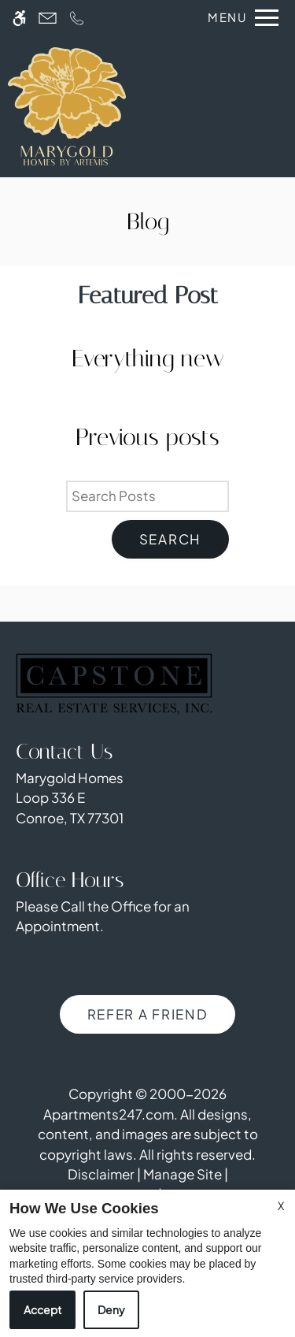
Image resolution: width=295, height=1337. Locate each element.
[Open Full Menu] (239, 18)
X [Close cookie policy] (281, 1205)
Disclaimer (101, 1174)
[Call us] (76, 18)
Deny (111, 1309)
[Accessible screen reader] (19, 18)
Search (170, 539)
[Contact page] (47, 18)
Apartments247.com (108, 1114)
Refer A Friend (147, 1014)
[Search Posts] (147, 496)
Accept (42, 1309)
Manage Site (182, 1174)
